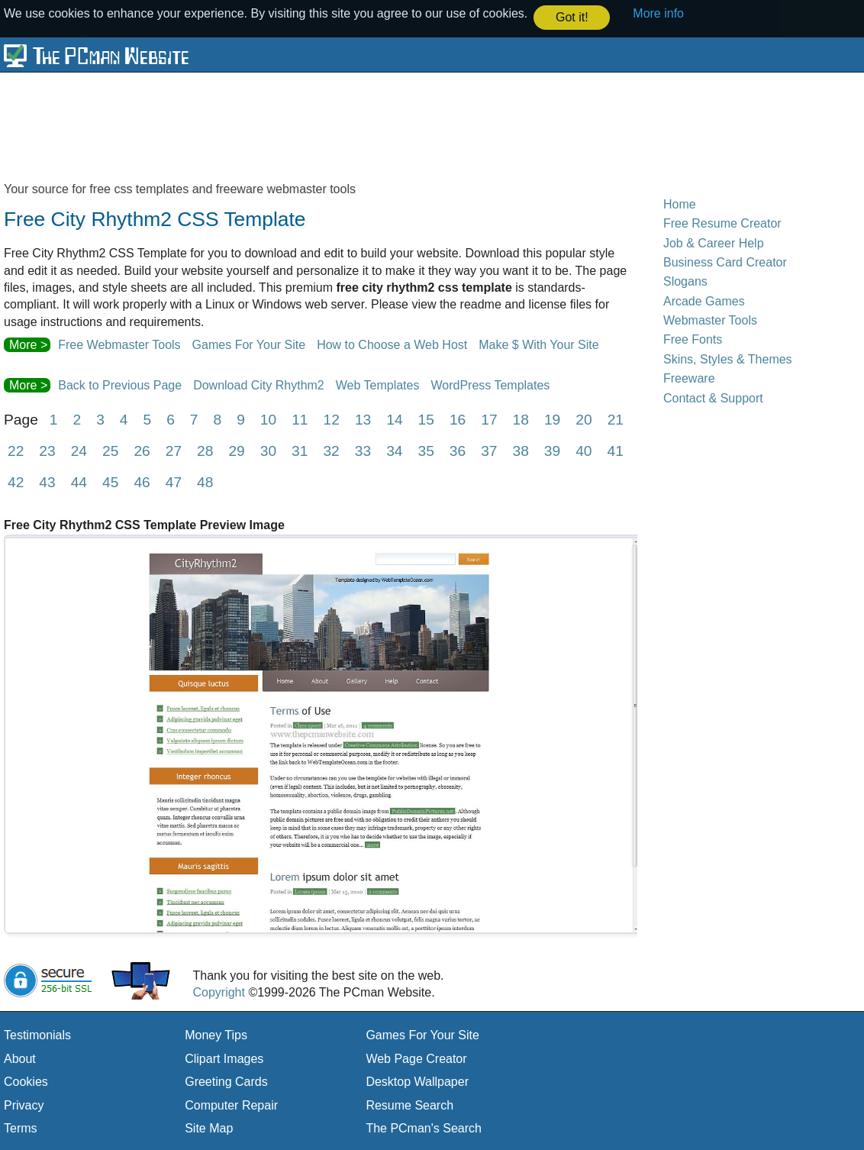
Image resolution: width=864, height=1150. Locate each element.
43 (47, 481)
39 (552, 450)
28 (205, 450)
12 (332, 419)
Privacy (24, 1104)
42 (16, 481)
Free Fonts (692, 339)
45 (110, 481)
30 (268, 450)
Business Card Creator (725, 261)
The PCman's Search (424, 1127)
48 (205, 481)
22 (16, 450)
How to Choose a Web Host (392, 344)
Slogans (685, 280)
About (20, 1057)
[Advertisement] (374, 125)
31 (300, 450)
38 (521, 450)
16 (458, 419)
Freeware (689, 377)
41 (616, 450)
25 (110, 450)
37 (489, 450)
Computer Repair (231, 1104)
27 (174, 450)
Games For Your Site (249, 344)
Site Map (209, 1127)
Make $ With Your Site (538, 344)
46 (142, 481)
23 (47, 450)
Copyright (218, 991)
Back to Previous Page (120, 384)
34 (394, 450)
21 (616, 419)
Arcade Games (704, 300)
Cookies (26, 1080)
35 (425, 450)
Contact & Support (713, 397)
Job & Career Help (713, 242)
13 (363, 419)
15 (426, 419)
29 (236, 450)
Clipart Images (224, 1057)
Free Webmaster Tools (119, 344)
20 (583, 419)
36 (458, 450)
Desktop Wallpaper (417, 1080)
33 (363, 450)
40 (583, 450)
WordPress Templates (490, 384)
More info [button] (658, 13)
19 (552, 419)
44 (79, 481)
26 (142, 450)
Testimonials (37, 1034)
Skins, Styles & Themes (727, 358)
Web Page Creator (416, 1057)
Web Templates (378, 384)
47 (174, 481)
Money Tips (216, 1034)
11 (300, 419)
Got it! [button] (572, 17)
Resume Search (409, 1104)
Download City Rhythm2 (258, 384)
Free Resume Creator (722, 222)
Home (679, 203)
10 (268, 419)
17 (489, 419)
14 (394, 419)
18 (521, 419)
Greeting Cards (226, 1080)
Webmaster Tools (710, 319)
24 (79, 450)
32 (331, 450)
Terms (20, 1127)
